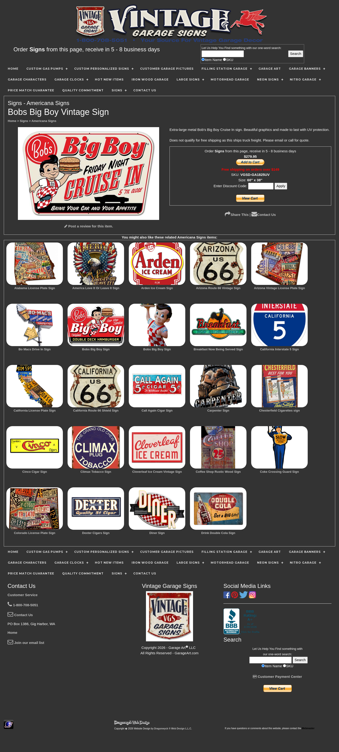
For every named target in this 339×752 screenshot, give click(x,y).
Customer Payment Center (277, 677)
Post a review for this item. (88, 226)
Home (12, 633)
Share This (237, 215)
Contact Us (263, 215)
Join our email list (26, 643)
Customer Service (23, 595)
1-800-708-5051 (23, 605)
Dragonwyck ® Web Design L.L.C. (173, 728)
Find (227, 48)
